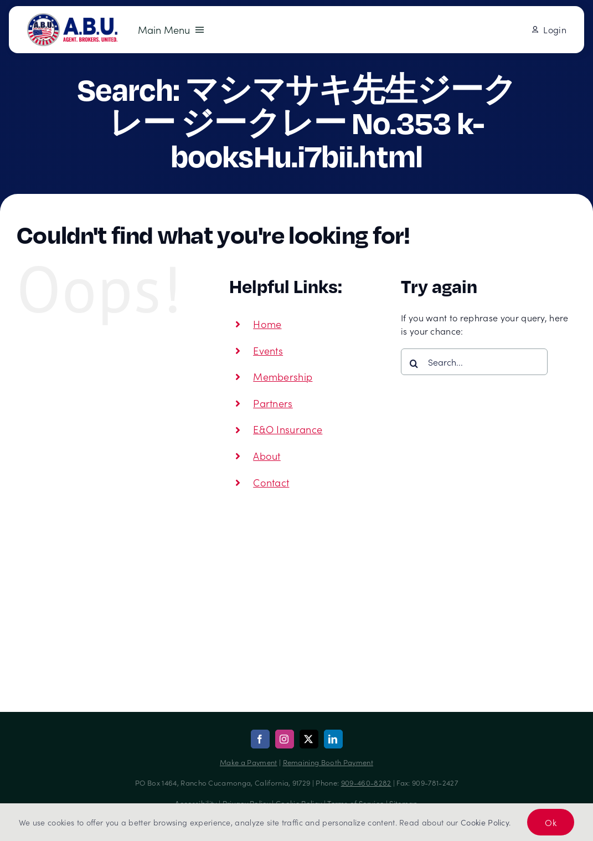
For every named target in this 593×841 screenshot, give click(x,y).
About (267, 456)
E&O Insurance (287, 429)
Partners (273, 403)
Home (267, 324)
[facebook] (260, 739)
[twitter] (309, 739)
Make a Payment (248, 762)
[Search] (414, 363)
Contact (271, 482)
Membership (282, 376)
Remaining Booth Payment (328, 762)
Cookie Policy (485, 822)
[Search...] (474, 361)
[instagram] (284, 739)
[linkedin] (333, 739)
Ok (550, 822)
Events (268, 350)
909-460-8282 (366, 782)
